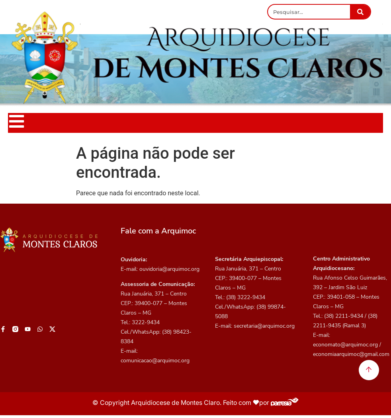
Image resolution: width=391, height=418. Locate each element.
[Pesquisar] (360, 12)
